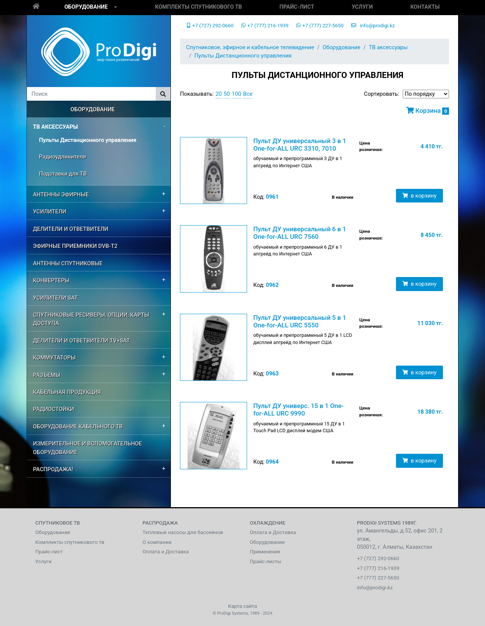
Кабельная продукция (67, 392)
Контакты (425, 7)
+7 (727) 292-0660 (209, 25)
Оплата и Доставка (165, 551)
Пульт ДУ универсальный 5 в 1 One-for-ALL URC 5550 (299, 321)
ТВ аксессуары (55, 126)
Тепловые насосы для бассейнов (182, 532)
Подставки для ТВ (63, 173)
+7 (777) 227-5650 (319, 25)
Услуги (362, 7)
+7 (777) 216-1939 (264, 25)
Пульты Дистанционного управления (87, 140)
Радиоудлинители (62, 156)
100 (236, 93)
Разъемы (46, 375)
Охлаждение (267, 523)
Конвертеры (51, 280)
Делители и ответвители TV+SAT (81, 340)
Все (248, 93)
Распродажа (160, 523)
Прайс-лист (297, 7)
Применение (265, 551)
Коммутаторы (54, 357)
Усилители (49, 211)
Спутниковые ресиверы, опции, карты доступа (91, 319)
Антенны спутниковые (68, 263)
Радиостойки (53, 409)
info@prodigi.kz (373, 25)
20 (219, 93)
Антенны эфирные (61, 194)
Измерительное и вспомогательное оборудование (87, 447)
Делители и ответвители (70, 229)
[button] (115, 7)
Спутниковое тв (57, 523)
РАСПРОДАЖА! (53, 469)
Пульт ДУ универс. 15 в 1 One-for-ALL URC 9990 (298, 409)
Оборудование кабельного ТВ (78, 426)
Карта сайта (242, 606)
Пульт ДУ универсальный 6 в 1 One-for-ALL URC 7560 (299, 232)
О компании (157, 542)
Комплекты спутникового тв (198, 7)
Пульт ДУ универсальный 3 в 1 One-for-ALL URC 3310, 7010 (299, 144)
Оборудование (86, 7)
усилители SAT (55, 297)
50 (227, 93)
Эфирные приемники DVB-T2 (75, 246)
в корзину (419, 195)
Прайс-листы (265, 561)
